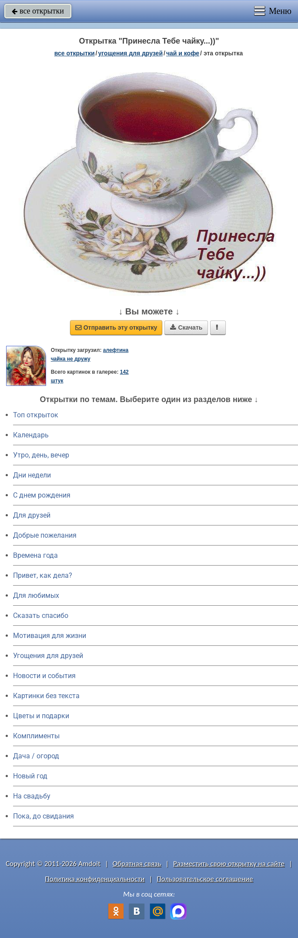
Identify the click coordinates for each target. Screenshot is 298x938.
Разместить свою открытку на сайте (229, 863)
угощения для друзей (130, 53)
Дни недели (32, 475)
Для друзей (31, 515)
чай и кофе (182, 53)
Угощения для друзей (48, 655)
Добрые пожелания (45, 535)
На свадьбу (31, 796)
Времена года (35, 555)
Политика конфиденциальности (94, 878)
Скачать (186, 327)
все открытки (38, 11)
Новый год (30, 776)
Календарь (31, 435)
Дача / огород (36, 756)
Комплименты (36, 736)
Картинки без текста (46, 696)
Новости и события (44, 676)
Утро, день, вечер (41, 455)
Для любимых (36, 595)
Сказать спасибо (40, 615)
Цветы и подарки (41, 716)
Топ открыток (35, 415)
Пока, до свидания (43, 816)
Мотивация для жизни (49, 635)
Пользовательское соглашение (205, 878)
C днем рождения (41, 495)
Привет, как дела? (42, 575)
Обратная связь (137, 863)
